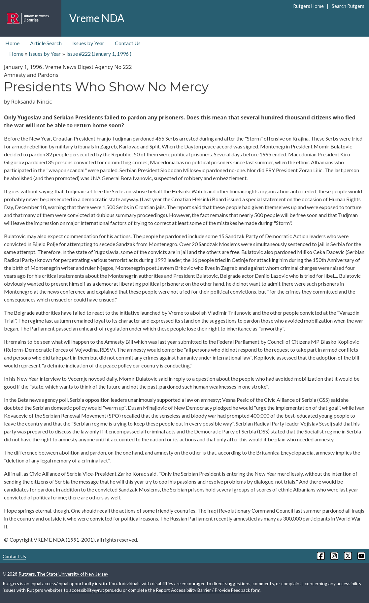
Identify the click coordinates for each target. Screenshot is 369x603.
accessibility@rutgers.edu (95, 590)
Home (12, 43)
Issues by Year (88, 43)
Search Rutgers (348, 6)
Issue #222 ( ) (98, 53)
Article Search (46, 43)
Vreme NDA (96, 18)
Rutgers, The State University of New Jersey (63, 574)
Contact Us (128, 43)
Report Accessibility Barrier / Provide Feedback (203, 590)
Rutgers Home (308, 6)
